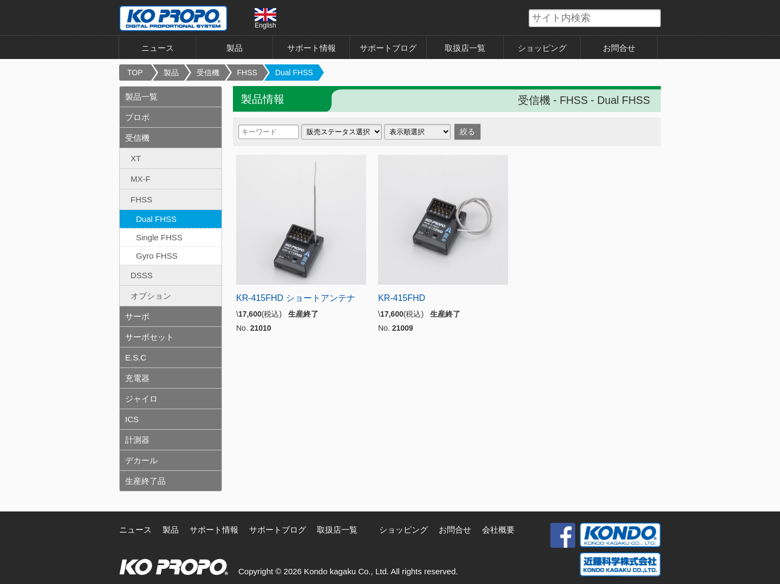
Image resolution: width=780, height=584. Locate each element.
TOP (135, 72)
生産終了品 (145, 480)
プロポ (137, 117)
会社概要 (498, 529)
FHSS (247, 72)
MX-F (141, 178)
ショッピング (542, 48)
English (265, 18)
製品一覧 (141, 96)
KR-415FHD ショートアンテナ (295, 298)
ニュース (157, 48)
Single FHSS (159, 237)
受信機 (208, 72)
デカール (141, 460)
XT (136, 158)
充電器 (137, 378)
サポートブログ (388, 48)
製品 (234, 48)
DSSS (142, 275)
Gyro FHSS (157, 255)
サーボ (137, 316)
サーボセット (149, 337)
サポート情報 (311, 48)
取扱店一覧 (465, 48)
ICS (132, 419)
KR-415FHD (401, 298)
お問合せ (619, 48)
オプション (151, 295)
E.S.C (135, 357)
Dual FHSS (294, 72)
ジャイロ (141, 398)
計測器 (137, 439)
